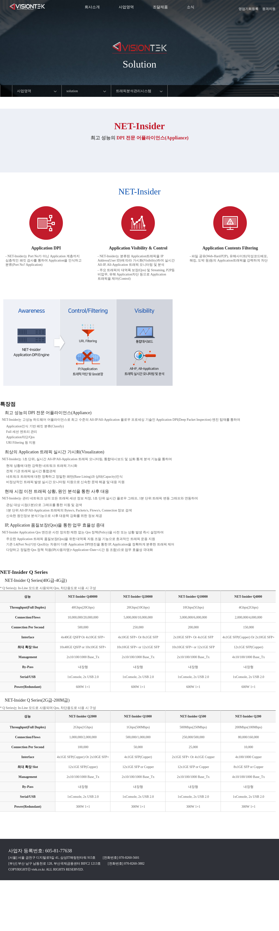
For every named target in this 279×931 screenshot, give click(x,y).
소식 (190, 7)
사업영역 (126, 7)
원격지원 (268, 7)
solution (72, 91)
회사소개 (92, 7)
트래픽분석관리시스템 (133, 91)
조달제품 (160, 7)
